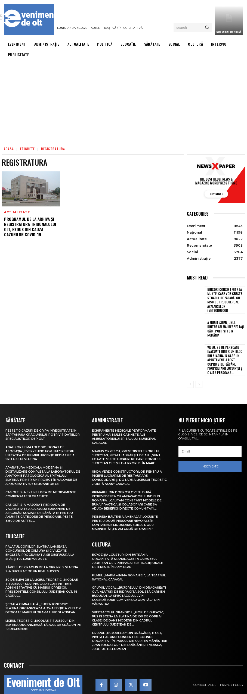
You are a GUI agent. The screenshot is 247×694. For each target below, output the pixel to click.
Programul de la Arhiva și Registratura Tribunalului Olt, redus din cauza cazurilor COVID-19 (29, 226)
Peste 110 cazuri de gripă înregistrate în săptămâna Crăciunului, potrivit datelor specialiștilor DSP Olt (41, 430)
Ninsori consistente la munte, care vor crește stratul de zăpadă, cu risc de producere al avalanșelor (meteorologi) (225, 299)
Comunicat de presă (228, 32)
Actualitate (17, 212)
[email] (210, 447)
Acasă (9, 148)
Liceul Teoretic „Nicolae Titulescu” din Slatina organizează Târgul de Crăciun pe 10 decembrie (41, 618)
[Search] (207, 27)
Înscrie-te (210, 462)
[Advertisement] (123, 101)
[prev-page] (190, 380)
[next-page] (199, 380)
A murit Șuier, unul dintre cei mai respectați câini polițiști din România (224, 327)
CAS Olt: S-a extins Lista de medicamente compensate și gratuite (41, 487)
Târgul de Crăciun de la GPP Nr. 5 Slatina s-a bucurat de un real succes (42, 561)
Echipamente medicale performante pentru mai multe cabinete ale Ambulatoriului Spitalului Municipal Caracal (124, 432)
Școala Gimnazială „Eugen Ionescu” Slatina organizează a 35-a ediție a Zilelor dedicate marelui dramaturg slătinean (38, 600)
